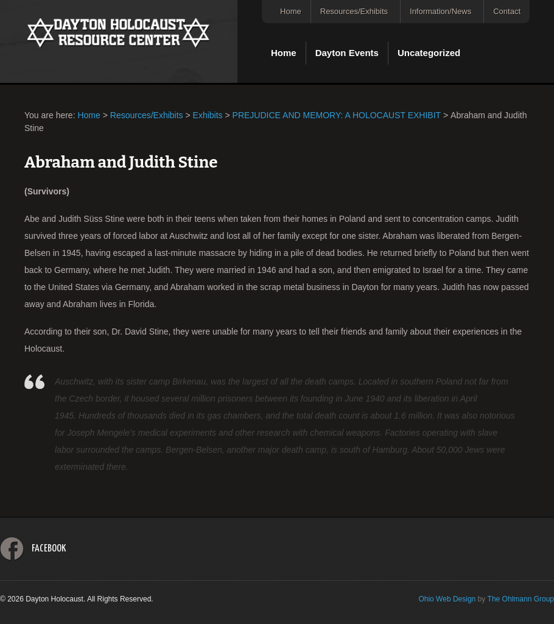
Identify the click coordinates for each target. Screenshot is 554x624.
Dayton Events (347, 53)
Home (290, 11)
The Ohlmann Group (521, 599)
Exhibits (208, 115)
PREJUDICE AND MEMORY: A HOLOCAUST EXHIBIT (337, 115)
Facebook (49, 549)
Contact (507, 11)
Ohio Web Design (446, 599)
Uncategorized (429, 53)
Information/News (440, 11)
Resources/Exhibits (354, 11)
